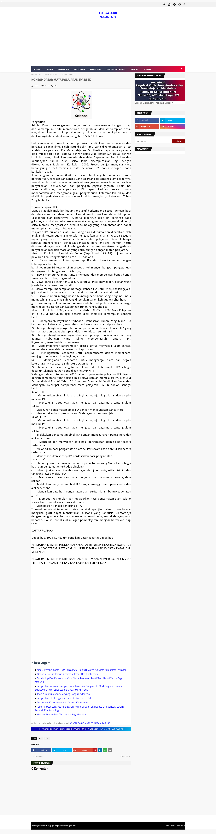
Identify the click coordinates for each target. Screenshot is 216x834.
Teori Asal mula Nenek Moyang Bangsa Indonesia (63, 694)
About (173, 826)
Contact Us (181, 826)
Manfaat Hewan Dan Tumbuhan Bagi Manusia (61, 714)
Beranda (34, 74)
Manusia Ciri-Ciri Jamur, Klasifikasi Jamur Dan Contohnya (67, 674)
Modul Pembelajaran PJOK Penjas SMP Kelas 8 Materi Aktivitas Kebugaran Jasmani (81, 670)
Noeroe (37, 86)
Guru (40, 74)
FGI (40, 738)
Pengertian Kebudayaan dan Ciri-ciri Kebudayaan (63, 702)
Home (167, 826)
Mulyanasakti (42, 826)
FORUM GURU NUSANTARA (108, 15)
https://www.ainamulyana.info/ (65, 826)
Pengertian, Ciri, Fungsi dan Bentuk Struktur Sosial (64, 698)
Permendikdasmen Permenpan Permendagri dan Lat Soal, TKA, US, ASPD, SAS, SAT (81, 729)
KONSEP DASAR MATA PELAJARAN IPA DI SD (90, 723)
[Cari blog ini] (153, 141)
